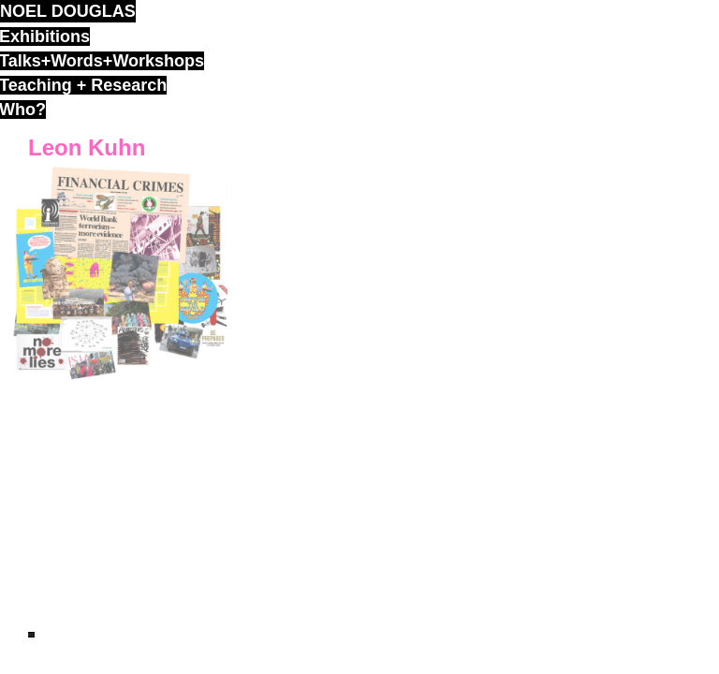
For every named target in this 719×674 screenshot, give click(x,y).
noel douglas (68, 11)
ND (31, 634)
